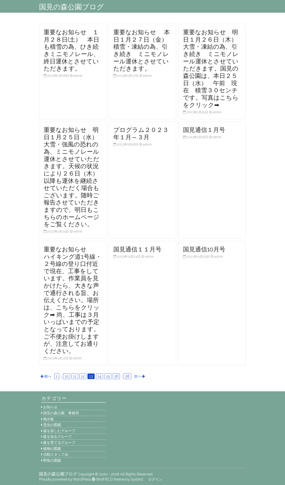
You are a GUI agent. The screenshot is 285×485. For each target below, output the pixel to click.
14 (99, 376)
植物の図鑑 (52, 449)
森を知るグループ (57, 436)
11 (74, 376)
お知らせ (50, 407)
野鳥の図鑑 (52, 460)
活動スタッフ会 (55, 454)
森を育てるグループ (59, 443)
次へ (137, 376)
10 (67, 376)
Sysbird (136, 479)
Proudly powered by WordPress (65, 479)
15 (108, 376)
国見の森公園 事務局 (61, 413)
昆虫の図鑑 (52, 425)
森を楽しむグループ (59, 431)
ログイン (155, 479)
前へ (47, 376)
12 (83, 376)
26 (127, 376)
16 (116, 376)
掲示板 (48, 419)
